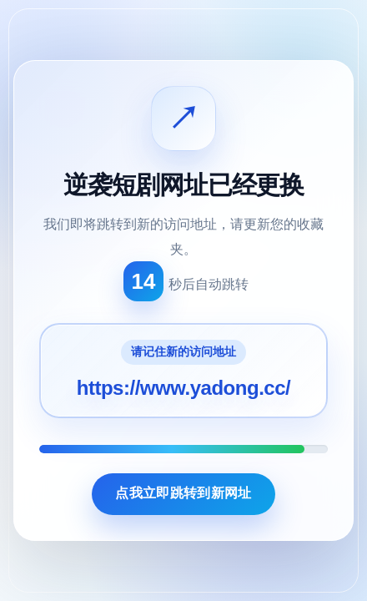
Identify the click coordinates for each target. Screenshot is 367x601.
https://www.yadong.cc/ (184, 387)
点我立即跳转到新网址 (183, 493)
